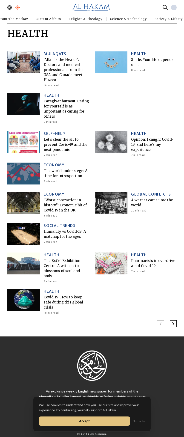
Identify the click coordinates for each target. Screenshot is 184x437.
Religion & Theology (85, 19)
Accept (84, 421)
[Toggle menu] (9, 7)
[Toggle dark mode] (17, 7)
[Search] (165, 7)
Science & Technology (128, 19)
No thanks (139, 421)
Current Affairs (48, 19)
